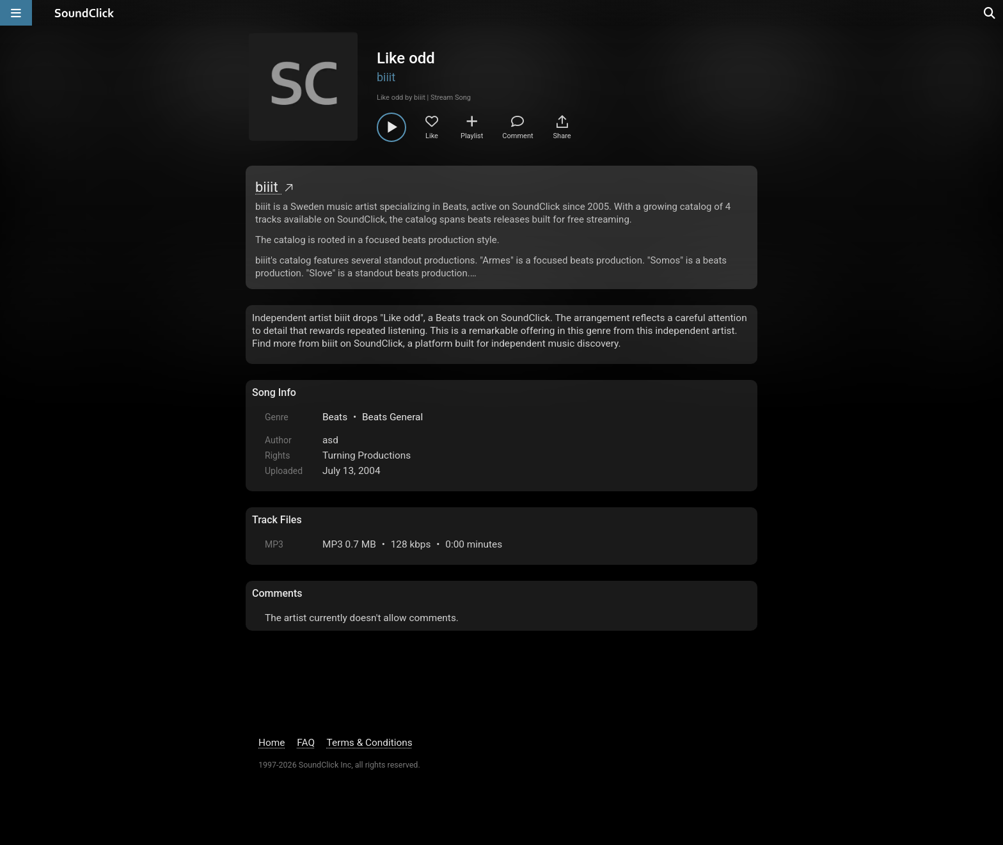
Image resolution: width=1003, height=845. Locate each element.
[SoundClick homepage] (84, 12)
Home (271, 742)
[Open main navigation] (16, 13)
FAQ (306, 742)
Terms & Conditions (370, 742)
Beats (334, 417)
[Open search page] (990, 13)
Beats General (392, 417)
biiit (386, 77)
